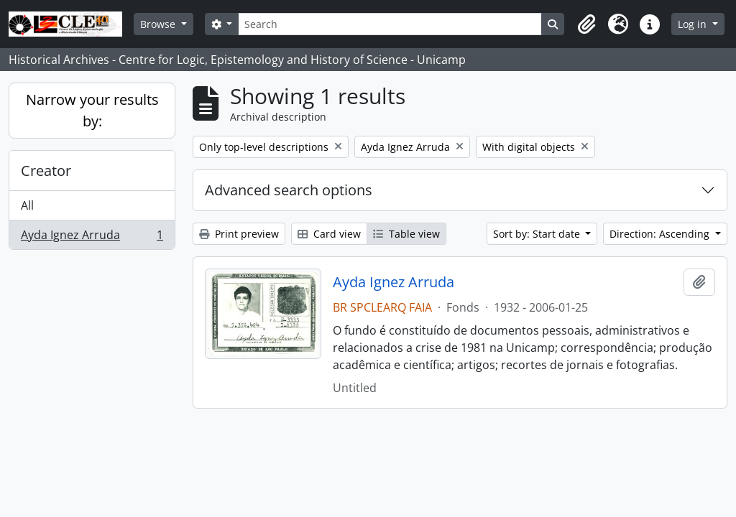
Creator (46, 170)
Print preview (239, 234)
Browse (159, 24)
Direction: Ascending (661, 234)
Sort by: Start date (538, 234)
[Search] (389, 24)
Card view (329, 234)
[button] (586, 24)
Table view (406, 234)
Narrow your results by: (92, 110)
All (27, 205)
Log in (693, 24)
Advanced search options (288, 190)
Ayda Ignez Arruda (91, 237)
